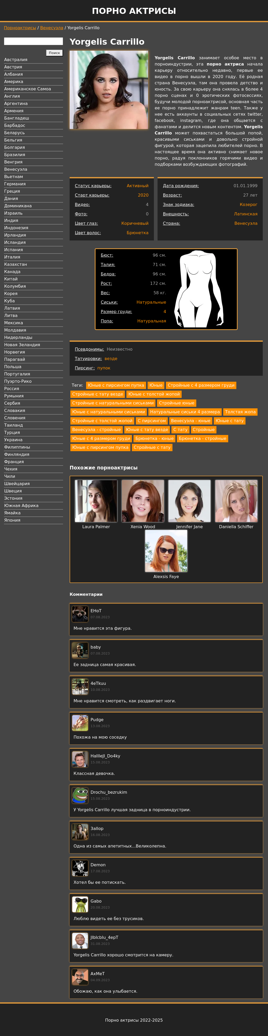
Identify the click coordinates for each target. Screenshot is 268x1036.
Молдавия (15, 330)
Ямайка (12, 512)
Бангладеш (16, 118)
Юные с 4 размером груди (101, 438)
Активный (137, 185)
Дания (11, 198)
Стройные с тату (152, 447)
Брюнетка (138, 232)
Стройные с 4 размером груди (201, 385)
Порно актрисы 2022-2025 (134, 1020)
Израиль (13, 213)
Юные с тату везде (147, 429)
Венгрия (13, 162)
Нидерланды (18, 337)
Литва (11, 315)
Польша (12, 366)
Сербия (12, 403)
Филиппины (17, 447)
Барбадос (14, 125)
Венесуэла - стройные (96, 429)
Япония (12, 520)
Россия (11, 388)
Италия (12, 257)
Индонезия (16, 227)
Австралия (15, 59)
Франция (14, 461)
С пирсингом (152, 420)
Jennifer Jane (189, 526)
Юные (156, 385)
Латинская (246, 213)
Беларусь (14, 132)
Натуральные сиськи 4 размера (185, 411)
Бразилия (14, 154)
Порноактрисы (20, 27)
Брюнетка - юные (154, 438)
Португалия (17, 374)
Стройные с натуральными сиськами (113, 403)
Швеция (13, 490)
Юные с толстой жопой (154, 394)
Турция (12, 432)
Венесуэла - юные (191, 420)
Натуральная (151, 321)
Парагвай (14, 359)
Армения (14, 110)
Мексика (13, 322)
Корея (11, 293)
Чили (9, 476)
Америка (13, 81)
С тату (180, 429)
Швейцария (17, 483)
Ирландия (15, 235)
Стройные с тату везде (97, 394)
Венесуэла (51, 27)
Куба (9, 300)
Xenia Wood (143, 526)
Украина (13, 439)
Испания (13, 249)
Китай (11, 278)
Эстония (13, 498)
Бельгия (13, 140)
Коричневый (135, 223)
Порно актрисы (134, 11)
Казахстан (15, 264)
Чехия (10, 469)
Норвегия (14, 352)
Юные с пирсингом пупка (116, 385)
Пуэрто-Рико (18, 381)
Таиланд (13, 425)
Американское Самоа (27, 88)
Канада (12, 271)
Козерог (249, 204)
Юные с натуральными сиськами (108, 411)
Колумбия (15, 286)
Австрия (13, 66)
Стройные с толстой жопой (102, 420)
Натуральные (151, 302)
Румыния (14, 395)
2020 (143, 195)
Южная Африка (21, 505)
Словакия (14, 410)
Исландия (15, 242)
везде (111, 358)
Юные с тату (230, 420)
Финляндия (16, 454)
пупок (103, 368)
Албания (13, 74)
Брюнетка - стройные (202, 438)
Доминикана (18, 205)
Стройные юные (176, 403)
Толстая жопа (240, 411)
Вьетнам (13, 176)
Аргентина (16, 103)
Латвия (12, 308)
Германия (15, 183)
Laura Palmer (96, 526)
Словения (14, 417)
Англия (12, 96)
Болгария (14, 147)
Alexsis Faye (166, 576)
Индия (11, 220)
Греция (12, 191)
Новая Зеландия (22, 344)
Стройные (204, 429)
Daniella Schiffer (236, 526)
